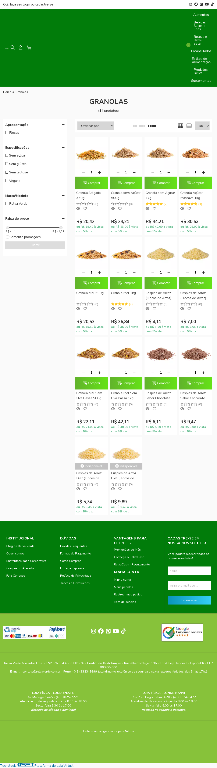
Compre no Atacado (20, 568)
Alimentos (201, 14)
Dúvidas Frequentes (73, 546)
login (27, 4)
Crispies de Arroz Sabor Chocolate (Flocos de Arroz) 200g (158, 396)
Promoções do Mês (127, 549)
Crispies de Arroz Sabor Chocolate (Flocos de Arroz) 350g (193, 396)
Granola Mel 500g (90, 293)
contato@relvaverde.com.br (41, 671)
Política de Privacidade (75, 575)
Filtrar (35, 245)
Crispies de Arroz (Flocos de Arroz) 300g (193, 296)
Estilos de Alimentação (201, 60)
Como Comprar (70, 561)
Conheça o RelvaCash (129, 557)
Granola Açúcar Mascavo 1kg (191, 195)
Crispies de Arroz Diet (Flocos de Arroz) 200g (89, 476)
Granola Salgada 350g (88, 195)
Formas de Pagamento (75, 553)
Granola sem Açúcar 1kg (160, 195)
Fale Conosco (15, 575)
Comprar (91, 183)
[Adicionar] (99, 172)
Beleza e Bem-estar (200, 40)
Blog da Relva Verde (20, 546)
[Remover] (83, 172)
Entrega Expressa (72, 568)
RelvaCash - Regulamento (132, 564)
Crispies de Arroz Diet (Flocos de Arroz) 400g (123, 476)
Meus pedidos (123, 587)
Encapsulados (201, 51)
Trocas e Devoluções (75, 583)
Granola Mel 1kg (123, 293)
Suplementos (201, 80)
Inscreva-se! (189, 600)
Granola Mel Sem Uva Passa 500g (89, 395)
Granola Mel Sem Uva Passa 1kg (124, 395)
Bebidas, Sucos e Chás (200, 25)
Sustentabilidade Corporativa (26, 561)
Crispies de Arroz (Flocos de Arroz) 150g (158, 296)
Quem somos (15, 553)
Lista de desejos (125, 602)
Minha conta (122, 579)
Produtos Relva (201, 71)
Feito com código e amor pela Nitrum (108, 731)
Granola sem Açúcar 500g (125, 195)
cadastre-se (44, 4)
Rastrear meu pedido (128, 594)
